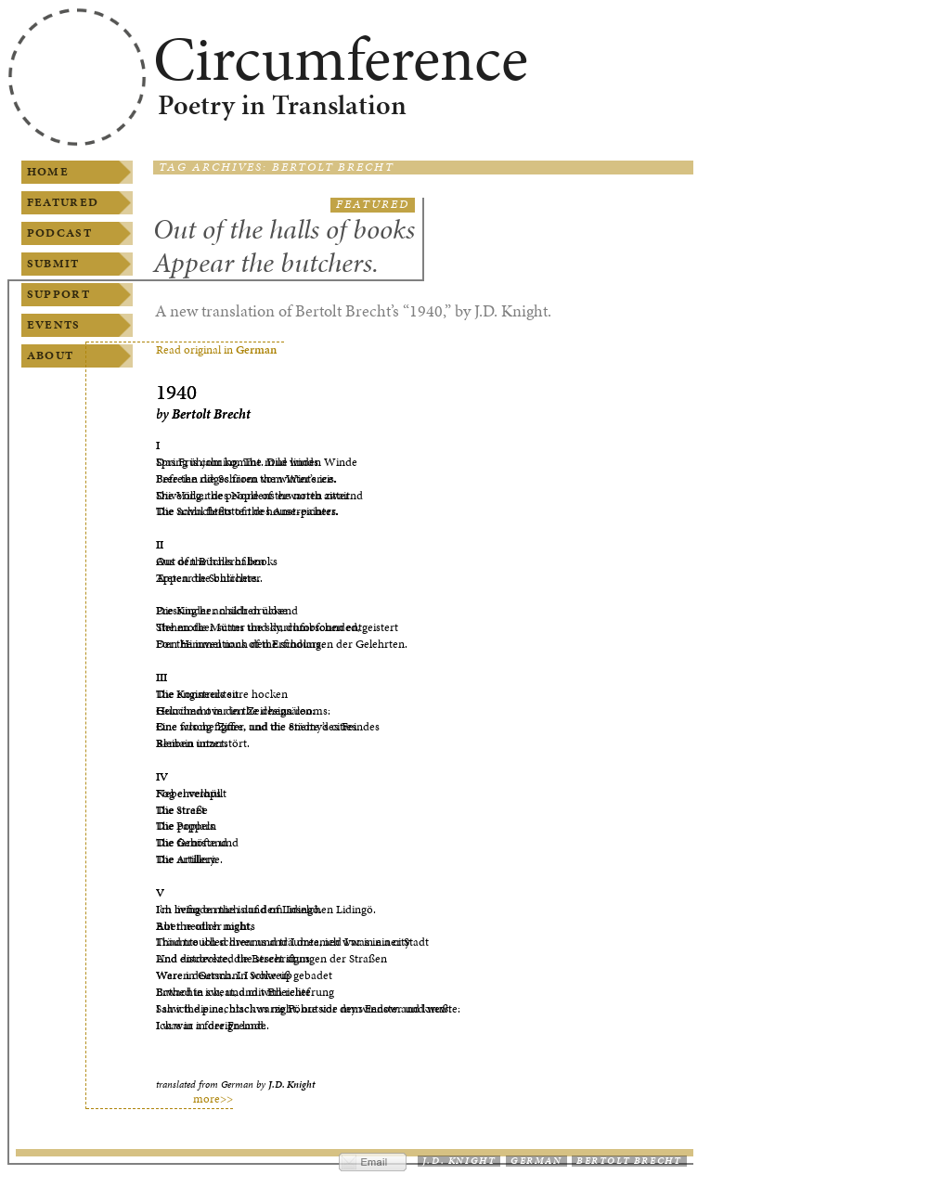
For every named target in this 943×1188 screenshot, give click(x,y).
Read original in (216, 350)
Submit (53, 263)
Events (54, 324)
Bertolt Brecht (628, 1161)
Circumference (340, 58)
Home (48, 171)
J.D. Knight (459, 1161)
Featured (62, 202)
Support (58, 294)
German (536, 1161)
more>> (213, 1099)
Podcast (59, 233)
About (50, 355)
